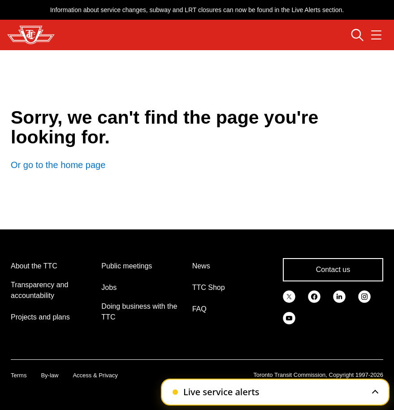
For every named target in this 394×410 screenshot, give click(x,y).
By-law (49, 375)
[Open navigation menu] (376, 35)
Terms (18, 375)
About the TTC (34, 266)
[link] (289, 296)
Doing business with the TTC (139, 311)
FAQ (199, 309)
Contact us (333, 269)
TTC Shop (208, 287)
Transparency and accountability (39, 290)
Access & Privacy (95, 375)
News (201, 266)
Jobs (109, 287)
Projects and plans (40, 317)
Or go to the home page (58, 165)
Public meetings (126, 266)
